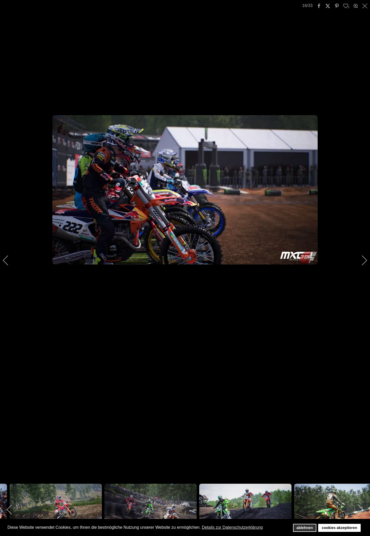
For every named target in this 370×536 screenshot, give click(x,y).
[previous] (9, 260)
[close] (365, 6)
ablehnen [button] (304, 528)
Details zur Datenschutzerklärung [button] (232, 527)
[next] (361, 260)
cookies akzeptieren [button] (339, 528)
